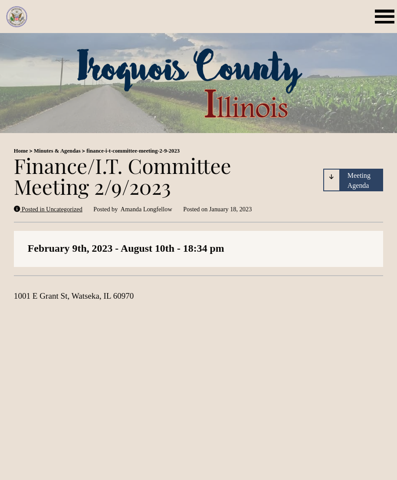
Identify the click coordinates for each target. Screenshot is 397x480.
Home (21, 151)
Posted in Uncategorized (48, 209)
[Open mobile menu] (386, 17)
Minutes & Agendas (57, 151)
